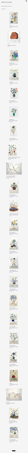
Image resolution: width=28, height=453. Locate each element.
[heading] (6, 2)
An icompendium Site (19, 448)
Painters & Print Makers (4, 6)
